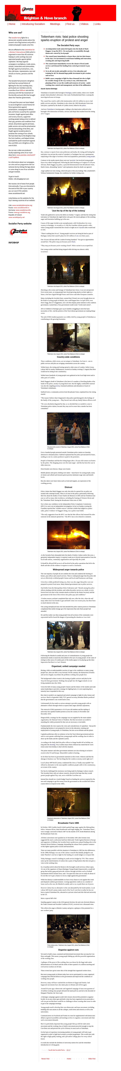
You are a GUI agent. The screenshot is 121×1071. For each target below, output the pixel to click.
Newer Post (45, 1059)
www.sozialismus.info (23, 210)
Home (69, 1059)
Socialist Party (16, 38)
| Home (11, 24)
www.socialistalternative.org (22, 205)
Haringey (69, 93)
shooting (52, 744)
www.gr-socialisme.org (22, 212)
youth (82, 227)
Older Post (91, 1059)
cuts (77, 236)
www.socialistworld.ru (21, 208)
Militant (22, 90)
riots (73, 160)
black (73, 242)
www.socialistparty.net (17, 217)
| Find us (69, 24)
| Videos (84, 24)
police (84, 105)
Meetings (55, 24)
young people (90, 156)
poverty (57, 386)
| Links (97, 24)
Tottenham (50, 109)
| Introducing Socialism (32, 24)
